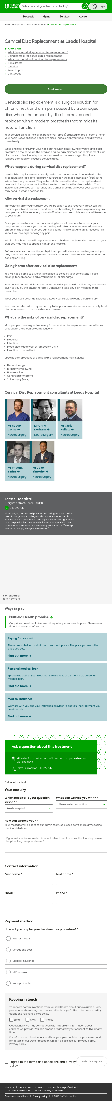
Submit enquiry (92, 1061)
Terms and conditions (16, 1096)
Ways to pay (15, 70)
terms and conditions (44, 1062)
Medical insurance (20, 961)
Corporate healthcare (18, 1090)
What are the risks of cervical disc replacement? (37, 59)
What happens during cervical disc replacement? (38, 52)
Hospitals (28, 16)
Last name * (64, 874)
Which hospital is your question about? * (27, 800)
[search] (54, 6)
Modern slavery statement (49, 1090)
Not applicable (18, 983)
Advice (83, 16)
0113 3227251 (45, 768)
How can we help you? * (21, 821)
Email (17, 1020)
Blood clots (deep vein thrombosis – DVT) (32, 346)
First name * (13, 874)
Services (65, 16)
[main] (56, 552)
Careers (39, 1087)
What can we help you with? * (77, 798)
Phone (49, 1020)
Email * (10, 893)
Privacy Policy (17, 1044)
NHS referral (16, 972)
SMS (33, 1020)
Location (13, 66)
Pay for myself (18, 938)
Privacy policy (40, 1096)
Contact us (14, 73)
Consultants (15, 63)
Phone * (61, 893)
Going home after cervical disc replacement (35, 56)
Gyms (46, 16)
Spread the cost (19, 949)
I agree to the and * (43, 1063)
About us (9, 1087)
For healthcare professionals (63, 1087)
